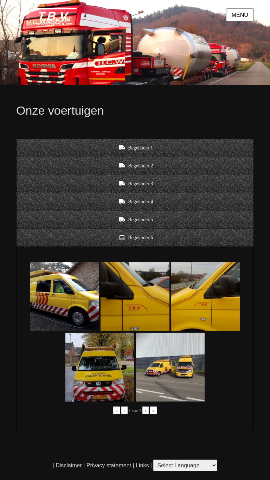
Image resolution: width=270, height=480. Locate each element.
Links (141, 465)
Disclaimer (69, 465)
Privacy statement (108, 465)
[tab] (135, 148)
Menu (240, 15)
